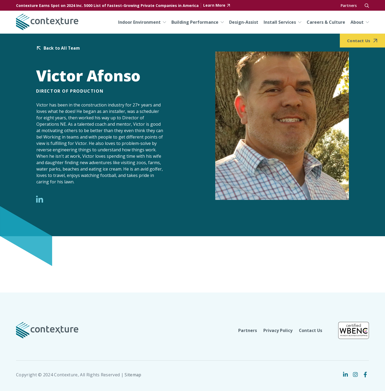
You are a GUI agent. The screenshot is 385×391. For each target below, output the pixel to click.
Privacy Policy (277, 330)
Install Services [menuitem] (280, 22)
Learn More (214, 5)
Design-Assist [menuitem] (243, 22)
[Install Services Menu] (298, 22)
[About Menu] (366, 22)
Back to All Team (62, 48)
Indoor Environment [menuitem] (139, 22)
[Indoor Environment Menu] (163, 22)
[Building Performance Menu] (221, 22)
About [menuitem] (357, 22)
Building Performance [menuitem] (194, 22)
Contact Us (310, 330)
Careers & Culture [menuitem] (326, 22)
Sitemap (133, 375)
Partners (349, 5)
